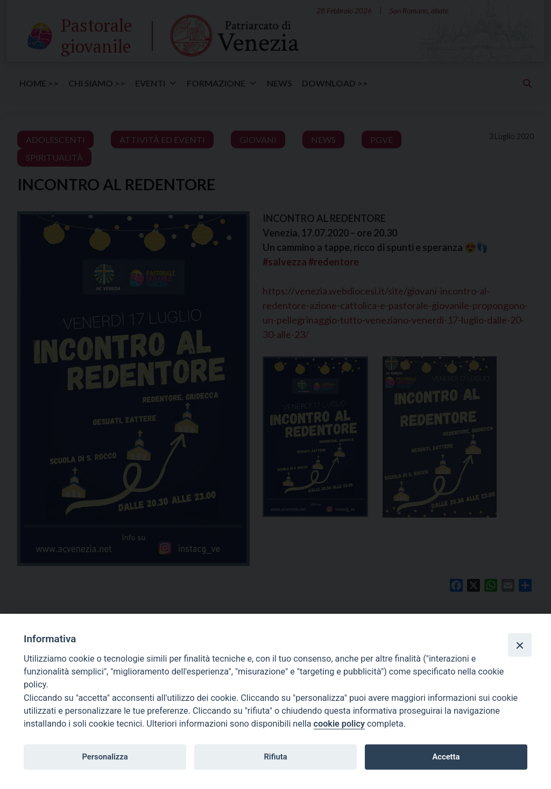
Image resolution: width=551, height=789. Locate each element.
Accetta (446, 757)
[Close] (520, 645)
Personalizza (105, 757)
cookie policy (339, 724)
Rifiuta (275, 757)
